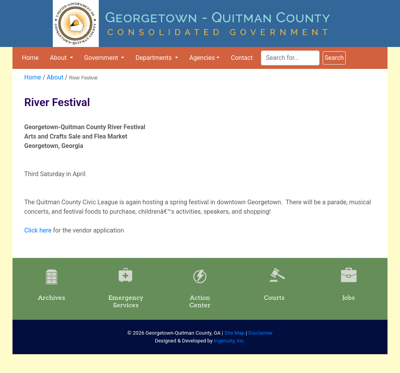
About (59, 57)
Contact (242, 57)
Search (334, 57)
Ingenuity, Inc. (229, 341)
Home (30, 57)
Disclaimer (260, 333)
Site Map (234, 333)
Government (102, 57)
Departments (154, 57)
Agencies (202, 57)
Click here (38, 230)
